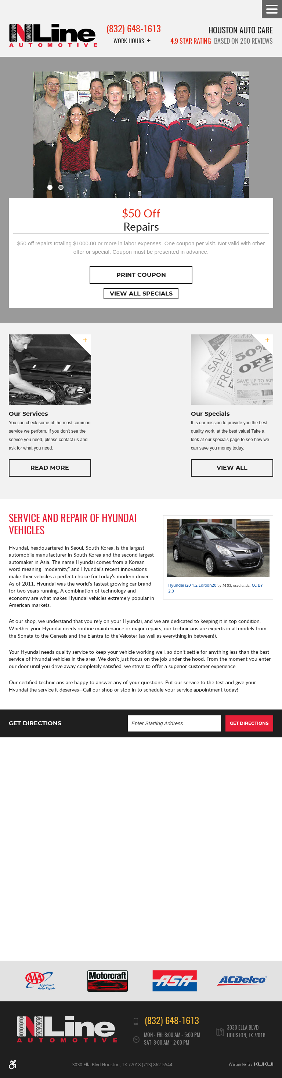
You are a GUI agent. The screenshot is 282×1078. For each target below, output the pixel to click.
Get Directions (249, 723)
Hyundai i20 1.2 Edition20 (192, 585)
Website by (250, 1064)
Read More (49, 468)
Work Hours (128, 41)
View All (232, 468)
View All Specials (141, 294)
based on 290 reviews (221, 41)
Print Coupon (141, 275)
